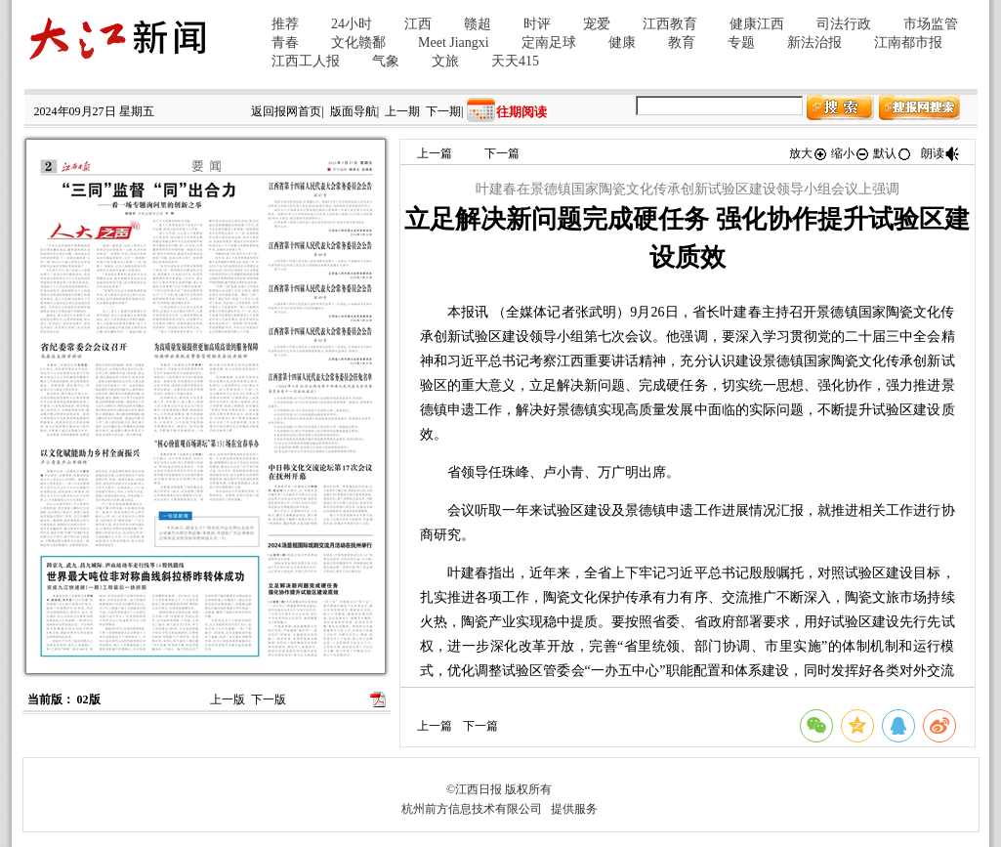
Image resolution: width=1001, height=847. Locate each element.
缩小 (850, 153)
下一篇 (502, 153)
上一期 (402, 111)
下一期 (443, 111)
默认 (892, 153)
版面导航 (353, 111)
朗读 (940, 153)
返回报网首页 (286, 111)
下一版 (268, 699)
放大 (808, 153)
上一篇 (434, 153)
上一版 (227, 699)
